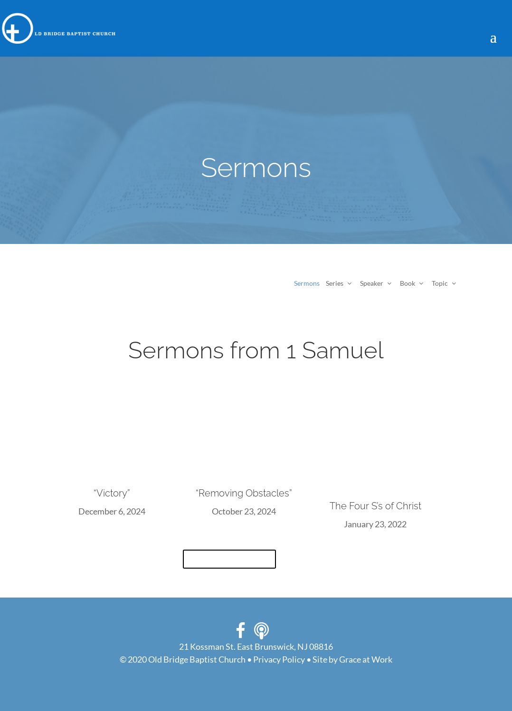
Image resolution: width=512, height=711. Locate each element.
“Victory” (112, 493)
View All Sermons (229, 559)
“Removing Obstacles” (244, 493)
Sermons (307, 283)
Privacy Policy (279, 659)
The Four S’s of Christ (375, 506)
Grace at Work (365, 659)
